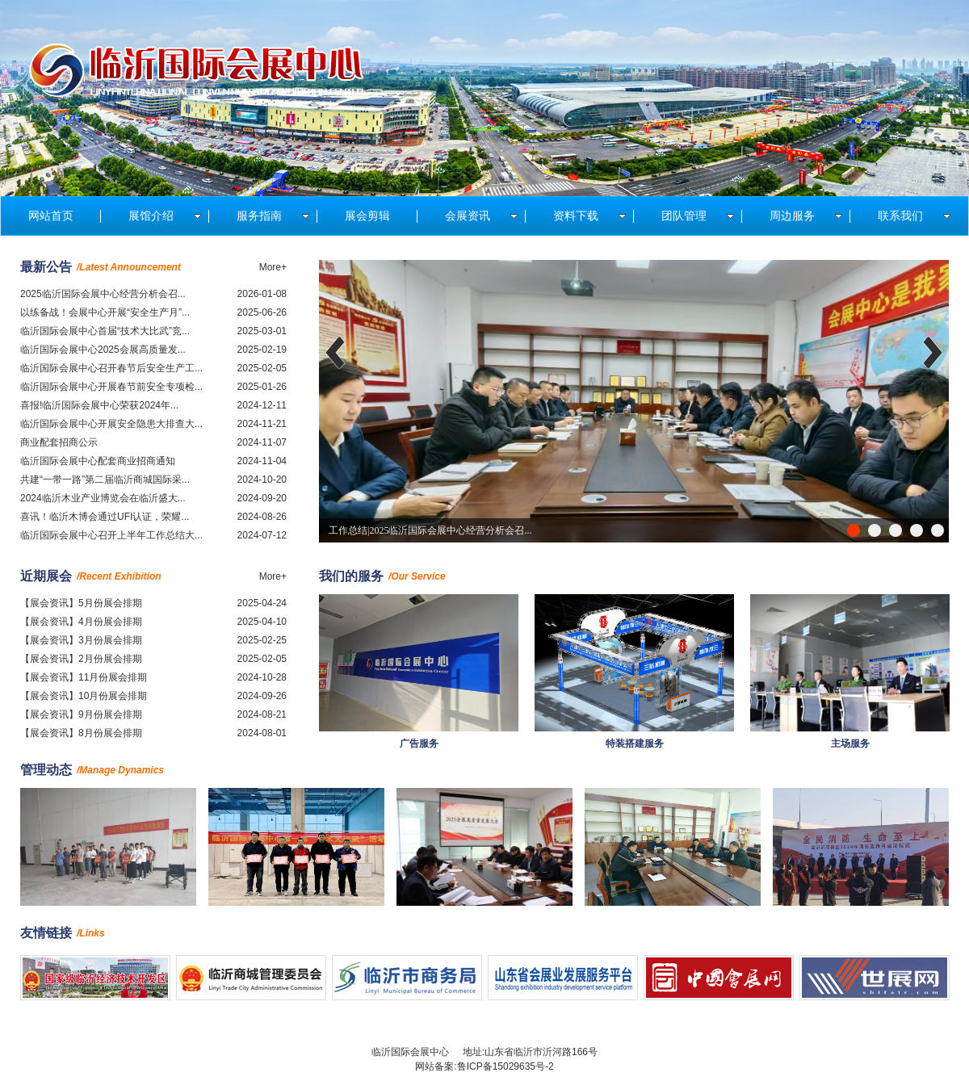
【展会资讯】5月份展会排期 (81, 603)
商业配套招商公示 (59, 442)
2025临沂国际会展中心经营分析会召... (103, 294)
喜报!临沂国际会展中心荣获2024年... (99, 405)
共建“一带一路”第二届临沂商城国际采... (105, 479)
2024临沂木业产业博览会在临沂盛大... (103, 498)
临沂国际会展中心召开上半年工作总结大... (111, 535)
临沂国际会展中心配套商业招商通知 (97, 461)
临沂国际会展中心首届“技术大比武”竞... (105, 331)
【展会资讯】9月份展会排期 (81, 714)
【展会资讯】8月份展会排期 (81, 733)
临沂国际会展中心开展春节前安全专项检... (111, 386)
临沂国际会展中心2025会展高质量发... (103, 349)
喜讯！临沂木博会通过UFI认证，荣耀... (104, 516)
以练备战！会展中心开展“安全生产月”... (105, 312)
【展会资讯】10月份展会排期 (83, 696)
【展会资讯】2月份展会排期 (81, 658)
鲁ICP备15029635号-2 (505, 1066)
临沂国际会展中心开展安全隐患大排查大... (111, 423)
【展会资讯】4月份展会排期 (81, 621)
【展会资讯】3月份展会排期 (81, 640)
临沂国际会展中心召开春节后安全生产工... (111, 368)
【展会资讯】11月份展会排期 (83, 677)
